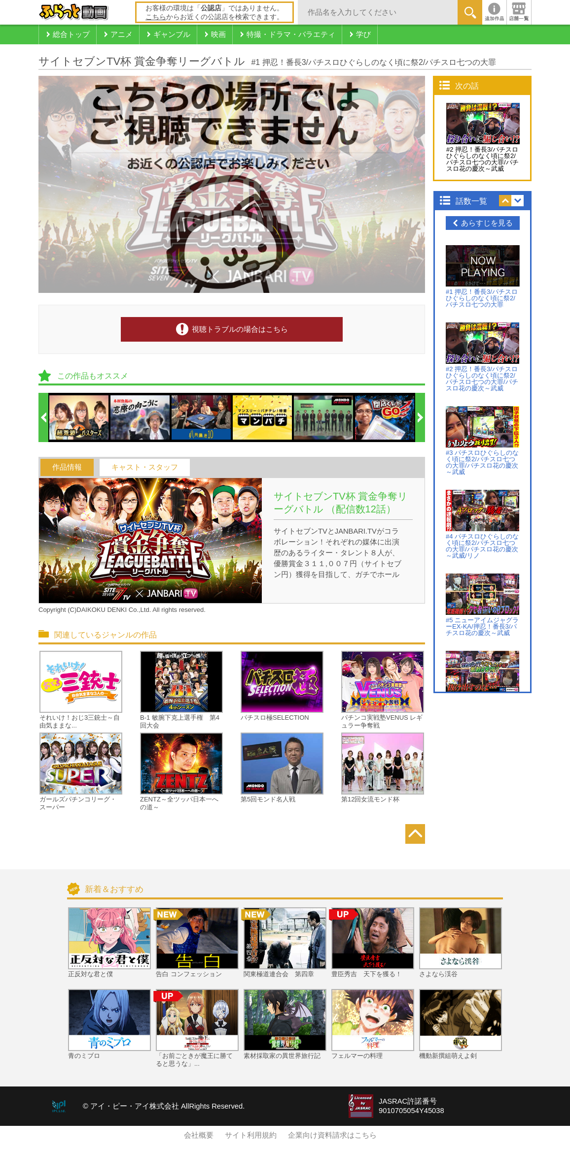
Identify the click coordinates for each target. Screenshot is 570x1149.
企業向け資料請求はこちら (332, 1135)
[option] (79, 417)
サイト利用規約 (251, 1135)
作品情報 (67, 467)
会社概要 (199, 1135)
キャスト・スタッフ (144, 467)
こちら (155, 17)
